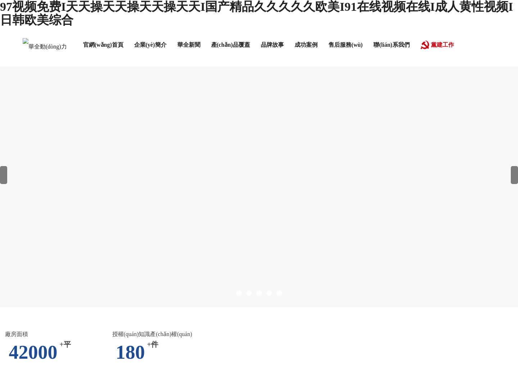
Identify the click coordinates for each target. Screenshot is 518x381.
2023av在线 (393, 309)
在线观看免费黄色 (118, 369)
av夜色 (454, 354)
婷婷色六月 (18, 354)
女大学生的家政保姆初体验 (395, 316)
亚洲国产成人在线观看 (280, 354)
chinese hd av (466, 332)
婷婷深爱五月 (383, 347)
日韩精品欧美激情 (336, 354)
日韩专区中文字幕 (86, 339)
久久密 (195, 347)
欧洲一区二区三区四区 (462, 316)
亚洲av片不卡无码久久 (122, 316)
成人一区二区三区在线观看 (374, 332)
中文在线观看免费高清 (67, 332)
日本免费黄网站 (69, 324)
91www (491, 369)
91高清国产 (361, 309)
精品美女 (193, 324)
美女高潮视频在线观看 (449, 369)
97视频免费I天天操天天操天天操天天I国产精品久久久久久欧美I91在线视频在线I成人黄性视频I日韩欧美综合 (137, 301)
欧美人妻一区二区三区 (237, 324)
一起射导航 (249, 362)
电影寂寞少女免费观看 (222, 339)
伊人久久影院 (74, 369)
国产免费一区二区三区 (148, 309)
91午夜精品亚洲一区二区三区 (308, 324)
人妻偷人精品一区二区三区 (180, 332)
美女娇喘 (171, 354)
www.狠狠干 (132, 362)
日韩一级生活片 (121, 332)
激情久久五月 (33, 316)
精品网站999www (23, 347)
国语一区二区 (72, 316)
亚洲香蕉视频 (340, 316)
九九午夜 (193, 309)
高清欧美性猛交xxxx (487, 339)
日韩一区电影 (236, 332)
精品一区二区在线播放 (126, 354)
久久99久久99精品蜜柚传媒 (422, 339)
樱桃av (376, 339)
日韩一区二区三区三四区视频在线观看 (306, 369)
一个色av (38, 377)
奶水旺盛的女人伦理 (151, 324)
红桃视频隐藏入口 (339, 347)
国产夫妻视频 (213, 362)
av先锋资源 (108, 324)
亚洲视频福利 (285, 362)
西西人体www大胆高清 (30, 339)
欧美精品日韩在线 (160, 347)
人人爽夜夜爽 (28, 324)
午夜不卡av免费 (322, 309)
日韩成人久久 (428, 309)
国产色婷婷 (254, 347)
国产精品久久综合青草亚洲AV (152, 339)
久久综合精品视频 (295, 316)
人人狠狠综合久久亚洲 (488, 347)
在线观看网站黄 (292, 347)
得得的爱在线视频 (372, 324)
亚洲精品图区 (346, 339)
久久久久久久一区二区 (387, 369)
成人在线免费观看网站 (64, 354)
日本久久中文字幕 (168, 369)
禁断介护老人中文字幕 (85, 362)
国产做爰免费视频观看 (82, 377)
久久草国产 (62, 309)
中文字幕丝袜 (98, 309)
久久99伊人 (321, 332)
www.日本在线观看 (479, 324)
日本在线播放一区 (72, 347)
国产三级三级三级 (280, 332)
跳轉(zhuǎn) (327, 232)
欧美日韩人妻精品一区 (224, 369)
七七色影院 (222, 347)
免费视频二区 (116, 347)
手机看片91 (500, 332)
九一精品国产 (381, 354)
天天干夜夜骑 (430, 332)
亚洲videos (40, 369)
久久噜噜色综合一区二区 (186, 316)
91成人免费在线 (278, 309)
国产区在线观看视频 (430, 347)
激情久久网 (482, 354)
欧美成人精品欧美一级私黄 (290, 339)
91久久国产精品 (351, 362)
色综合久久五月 (446, 362)
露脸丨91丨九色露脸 (425, 324)
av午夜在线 (233, 354)
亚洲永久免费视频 (398, 362)
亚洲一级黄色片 (422, 354)
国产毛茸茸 (201, 354)
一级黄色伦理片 (171, 362)
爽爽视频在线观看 (245, 316)
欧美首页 (316, 362)
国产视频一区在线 (231, 309)
